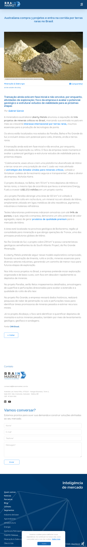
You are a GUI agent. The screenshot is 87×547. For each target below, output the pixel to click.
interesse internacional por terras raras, (46, 124)
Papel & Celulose (11, 535)
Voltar (11, 335)
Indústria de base (11, 515)
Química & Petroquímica (14, 531)
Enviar (11, 462)
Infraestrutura (10, 523)
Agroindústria (9, 519)
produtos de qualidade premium (49, 219)
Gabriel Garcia (16, 110)
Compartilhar (76, 84)
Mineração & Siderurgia (14, 84)
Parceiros (8, 499)
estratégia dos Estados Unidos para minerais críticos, (34, 169)
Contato (7, 507)
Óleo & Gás (8, 543)
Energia (7, 527)
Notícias (7, 496)
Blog (6, 503)
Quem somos (10, 492)
